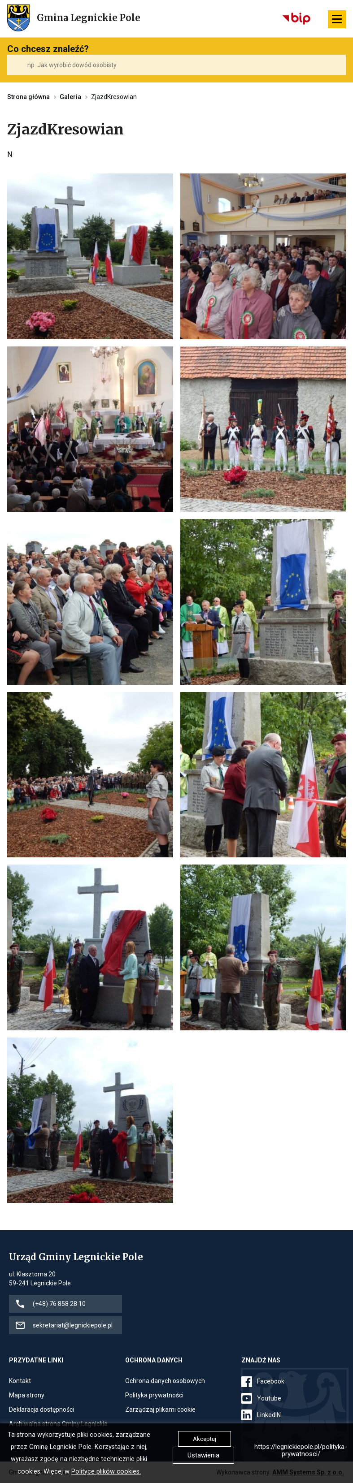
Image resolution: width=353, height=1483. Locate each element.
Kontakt (20, 1380)
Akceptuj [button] (204, 1438)
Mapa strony (26, 1395)
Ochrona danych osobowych (165, 1380)
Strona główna (28, 96)
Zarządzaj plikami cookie (160, 1409)
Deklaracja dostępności (41, 1409)
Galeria (70, 96)
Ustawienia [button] (203, 1455)
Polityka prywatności (154, 1395)
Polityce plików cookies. (106, 1471)
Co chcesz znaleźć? (48, 48)
